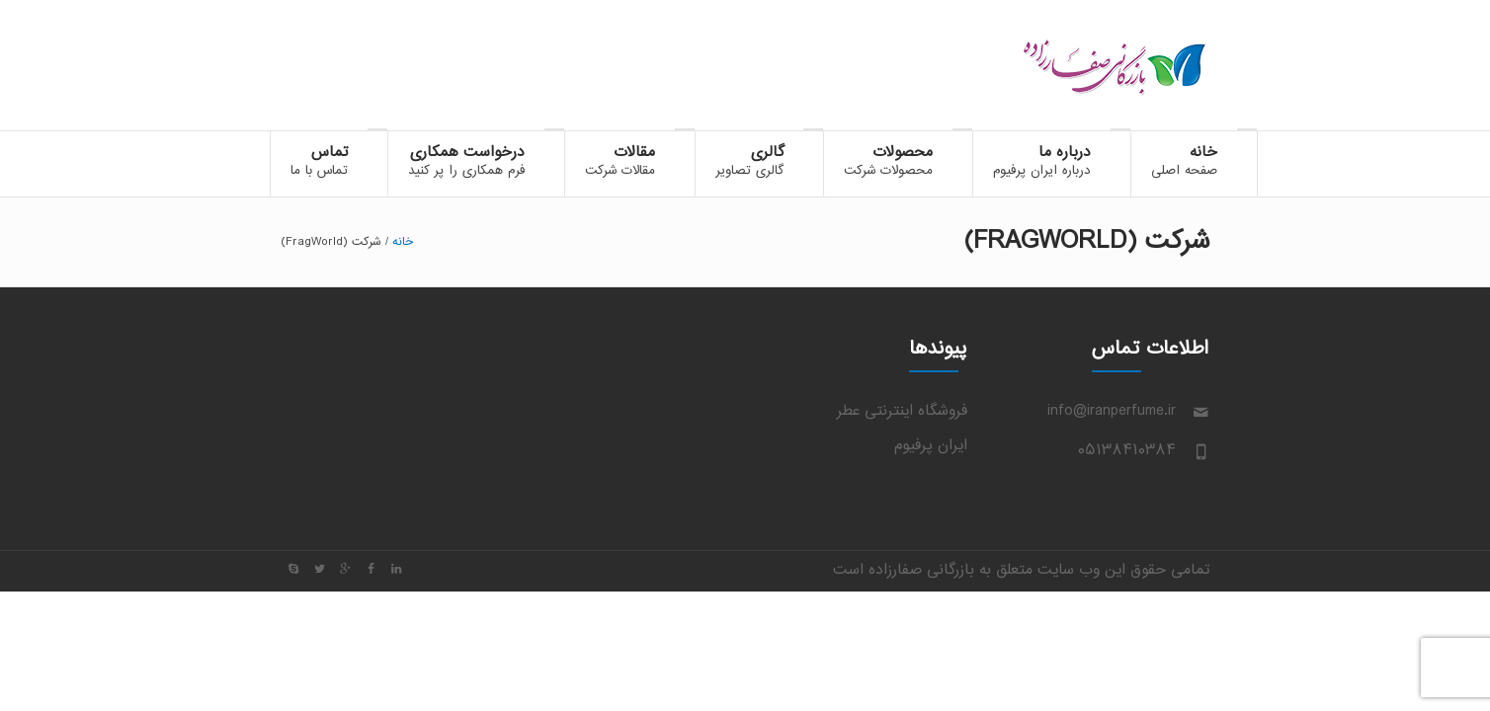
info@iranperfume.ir (1111, 411)
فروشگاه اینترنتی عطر (902, 411)
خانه (402, 242)
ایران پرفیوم (930, 446)
